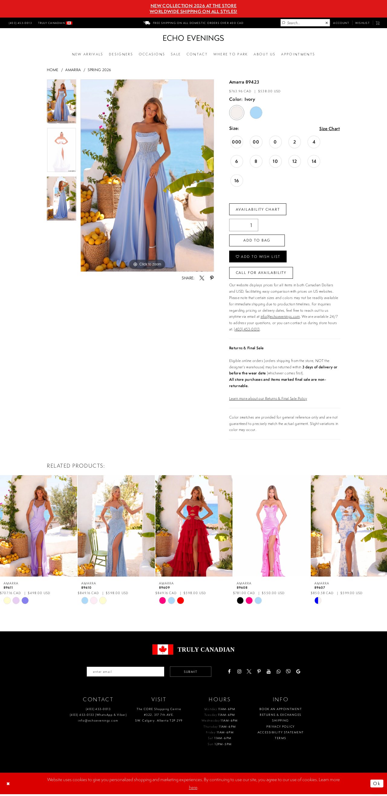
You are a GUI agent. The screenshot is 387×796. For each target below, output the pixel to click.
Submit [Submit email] (191, 673)
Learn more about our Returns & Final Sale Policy (268, 400)
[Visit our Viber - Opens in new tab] (290, 673)
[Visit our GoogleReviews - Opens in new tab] (300, 673)
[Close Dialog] (9, 785)
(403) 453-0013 (247, 330)
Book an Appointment (280, 710)
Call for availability (262, 273)
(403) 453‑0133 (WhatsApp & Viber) (98, 716)
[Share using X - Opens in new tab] (202, 278)
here (193, 789)
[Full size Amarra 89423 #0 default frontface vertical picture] (147, 175)
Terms (280, 740)
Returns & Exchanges (280, 716)
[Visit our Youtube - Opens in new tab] (270, 673)
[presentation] (38, 527)
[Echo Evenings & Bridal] (193, 38)
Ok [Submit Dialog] (377, 785)
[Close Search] (327, 23)
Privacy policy (280, 728)
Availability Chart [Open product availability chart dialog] (258, 209)
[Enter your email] (124, 673)
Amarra (73, 69)
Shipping (280, 722)
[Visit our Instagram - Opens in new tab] (241, 673)
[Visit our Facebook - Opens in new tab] (231, 673)
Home (52, 69)
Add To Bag (258, 240)
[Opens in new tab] (230, 54)
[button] (378, 23)
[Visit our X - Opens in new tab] (250, 673)
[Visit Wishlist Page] (362, 23)
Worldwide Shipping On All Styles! (193, 11)
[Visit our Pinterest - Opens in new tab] (260, 673)
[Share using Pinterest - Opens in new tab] (211, 278)
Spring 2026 (99, 69)
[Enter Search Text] (305, 23)
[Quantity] (243, 225)
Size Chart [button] (329, 129)
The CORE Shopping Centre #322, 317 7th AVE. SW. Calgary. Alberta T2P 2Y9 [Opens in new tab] (159, 716)
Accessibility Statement (281, 734)
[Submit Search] (283, 23)
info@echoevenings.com (280, 318)
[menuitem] (19, 23)
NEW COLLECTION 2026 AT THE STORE (193, 6)
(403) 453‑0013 (98, 710)
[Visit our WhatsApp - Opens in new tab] (280, 673)
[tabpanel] (61, 103)
